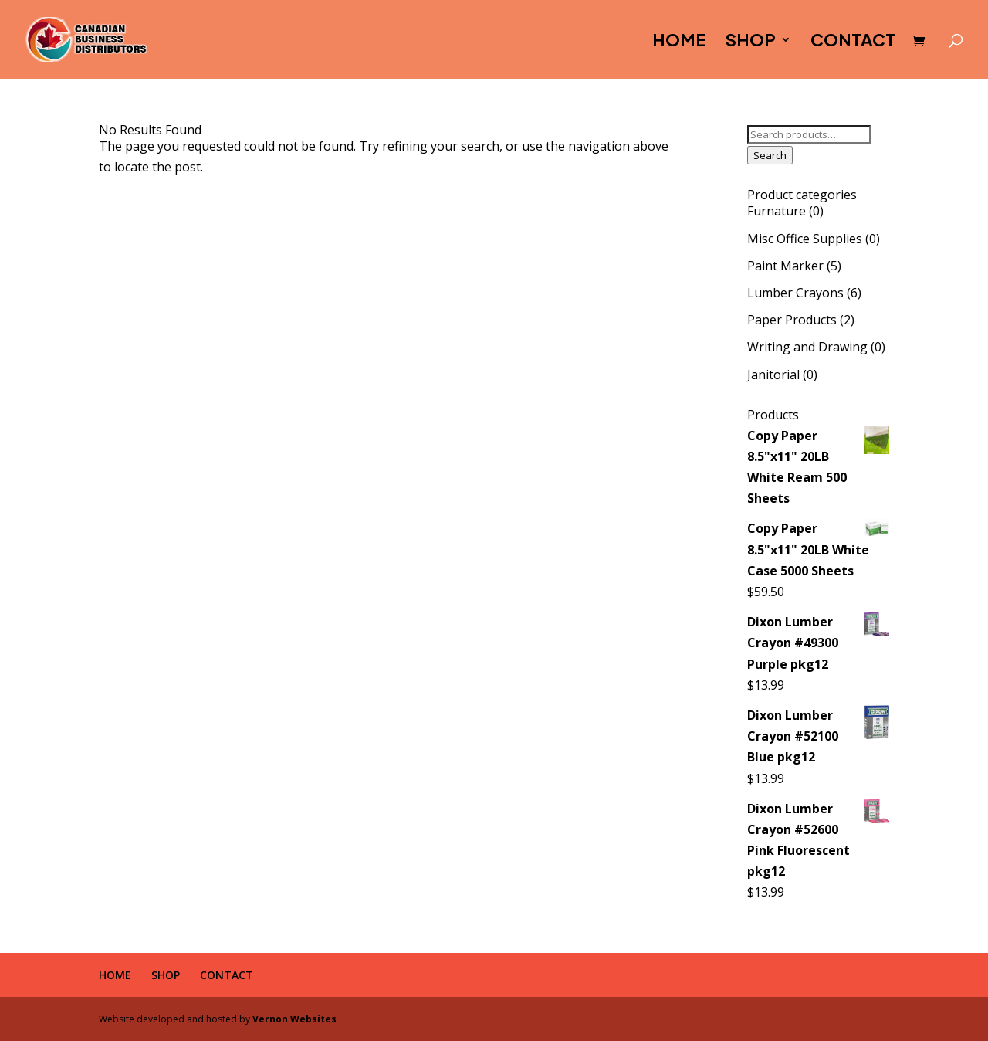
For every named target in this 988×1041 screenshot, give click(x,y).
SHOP (751, 42)
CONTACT (852, 42)
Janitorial (773, 374)
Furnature (776, 210)
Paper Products (792, 319)
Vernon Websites (294, 1019)
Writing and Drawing (807, 346)
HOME (679, 42)
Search (770, 155)
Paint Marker (785, 265)
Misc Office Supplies (804, 238)
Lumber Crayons (795, 292)
